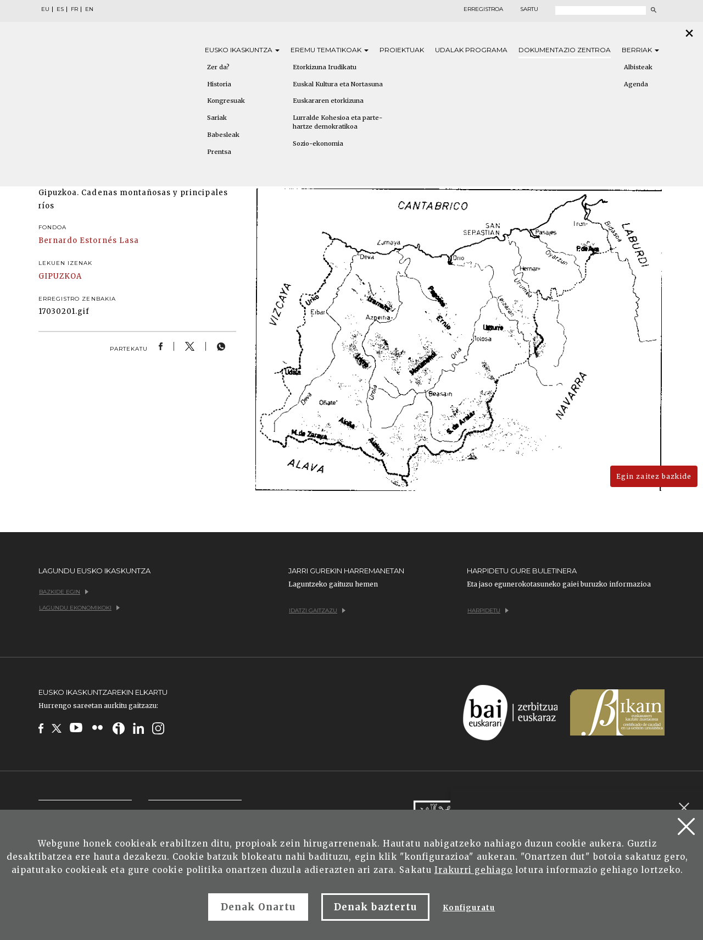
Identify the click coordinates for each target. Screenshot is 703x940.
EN (89, 9)
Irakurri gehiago (473, 870)
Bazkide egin (63, 591)
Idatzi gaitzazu (317, 610)
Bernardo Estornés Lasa (88, 240)
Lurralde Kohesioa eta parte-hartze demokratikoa (337, 122)
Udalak (471, 50)
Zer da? (218, 67)
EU (45, 9)
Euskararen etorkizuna (328, 100)
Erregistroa (483, 9)
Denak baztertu (375, 907)
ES (60, 9)
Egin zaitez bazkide (653, 476)
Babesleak (223, 135)
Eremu (330, 50)
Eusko (242, 50)
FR (74, 9)
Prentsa (219, 152)
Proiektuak (402, 50)
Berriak (640, 50)
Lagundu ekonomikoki (79, 607)
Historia (219, 84)
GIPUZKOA (60, 276)
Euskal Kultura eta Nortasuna (338, 84)
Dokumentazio (564, 50)
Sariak (217, 117)
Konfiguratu (469, 908)
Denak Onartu (258, 907)
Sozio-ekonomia (318, 143)
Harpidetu (488, 610)
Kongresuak (226, 100)
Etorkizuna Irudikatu (324, 67)
